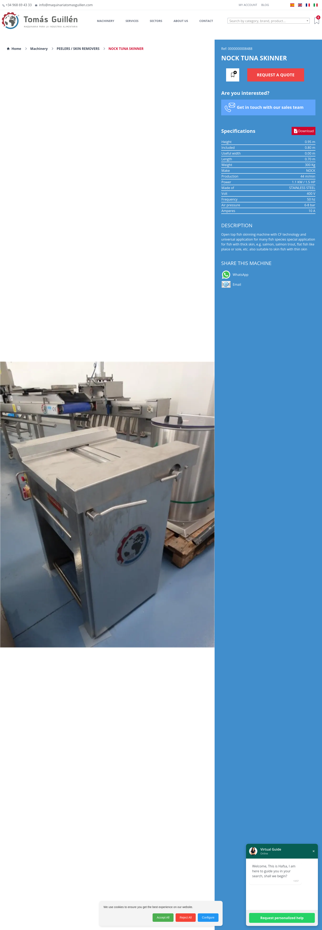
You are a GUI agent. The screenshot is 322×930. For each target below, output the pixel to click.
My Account (248, 5)
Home (14, 48)
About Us (181, 21)
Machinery (105, 21)
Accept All (163, 917)
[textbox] (268, 21)
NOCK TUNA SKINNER (126, 48)
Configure (208, 917)
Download (303, 130)
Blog (265, 5)
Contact (206, 21)
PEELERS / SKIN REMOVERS (78, 48)
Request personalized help (282, 918)
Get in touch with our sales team (270, 107)
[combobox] (269, 21)
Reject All (186, 917)
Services (131, 21)
